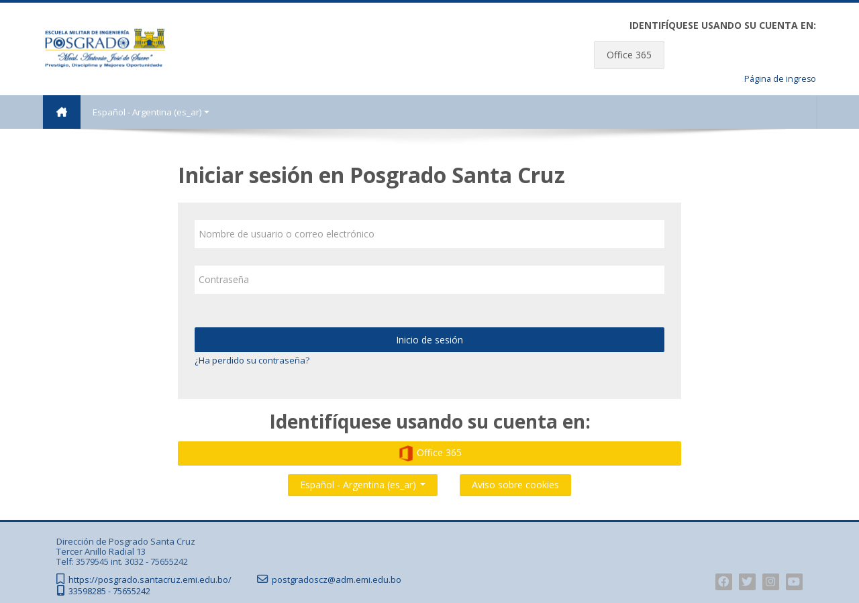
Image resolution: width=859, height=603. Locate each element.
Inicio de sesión (429, 339)
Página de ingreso (780, 79)
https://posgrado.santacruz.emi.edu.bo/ (150, 580)
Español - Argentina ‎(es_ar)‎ (151, 112)
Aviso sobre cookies (515, 484)
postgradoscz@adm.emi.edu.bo (336, 580)
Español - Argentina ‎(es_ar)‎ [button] (362, 482)
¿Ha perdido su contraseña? (252, 360)
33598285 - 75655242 (109, 591)
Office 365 (629, 54)
